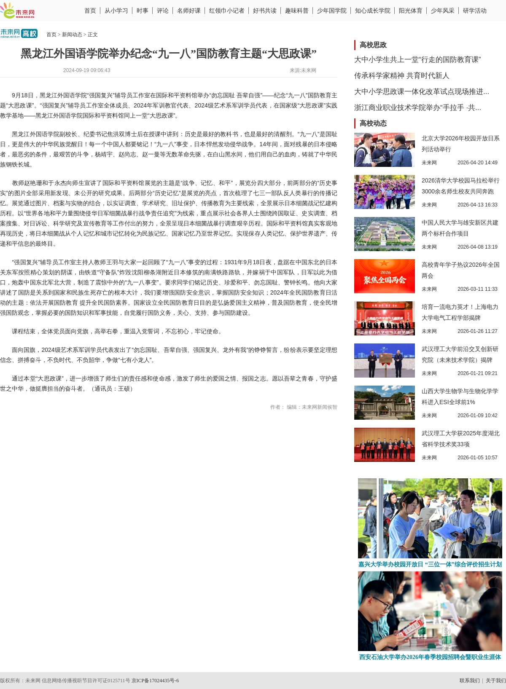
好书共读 (265, 10)
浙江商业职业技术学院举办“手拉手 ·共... (417, 108)
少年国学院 (332, 10)
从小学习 (116, 10)
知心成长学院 (372, 10)
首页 (90, 10)
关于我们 (496, 681)
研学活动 (475, 10)
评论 (163, 10)
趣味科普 (297, 10)
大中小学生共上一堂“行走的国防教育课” (417, 60)
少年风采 (443, 10)
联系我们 (470, 681)
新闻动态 (72, 35)
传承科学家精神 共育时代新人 (401, 76)
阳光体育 (411, 10)
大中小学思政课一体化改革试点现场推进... (421, 92)
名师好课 (189, 10)
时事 (142, 10)
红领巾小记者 (227, 10)
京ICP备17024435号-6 (155, 681)
